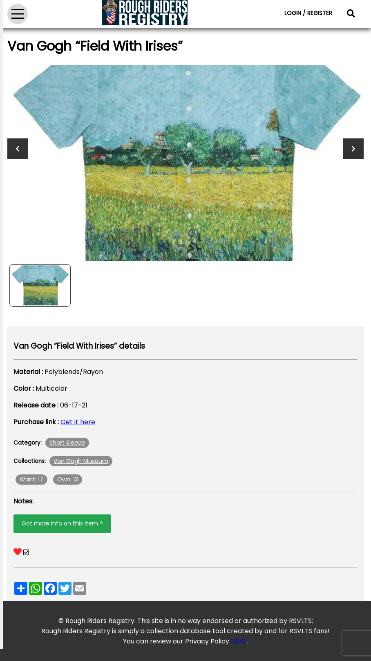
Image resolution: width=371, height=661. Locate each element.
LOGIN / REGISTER (308, 13)
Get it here (77, 422)
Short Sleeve (67, 442)
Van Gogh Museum (81, 461)
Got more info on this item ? (62, 523)
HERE (239, 641)
